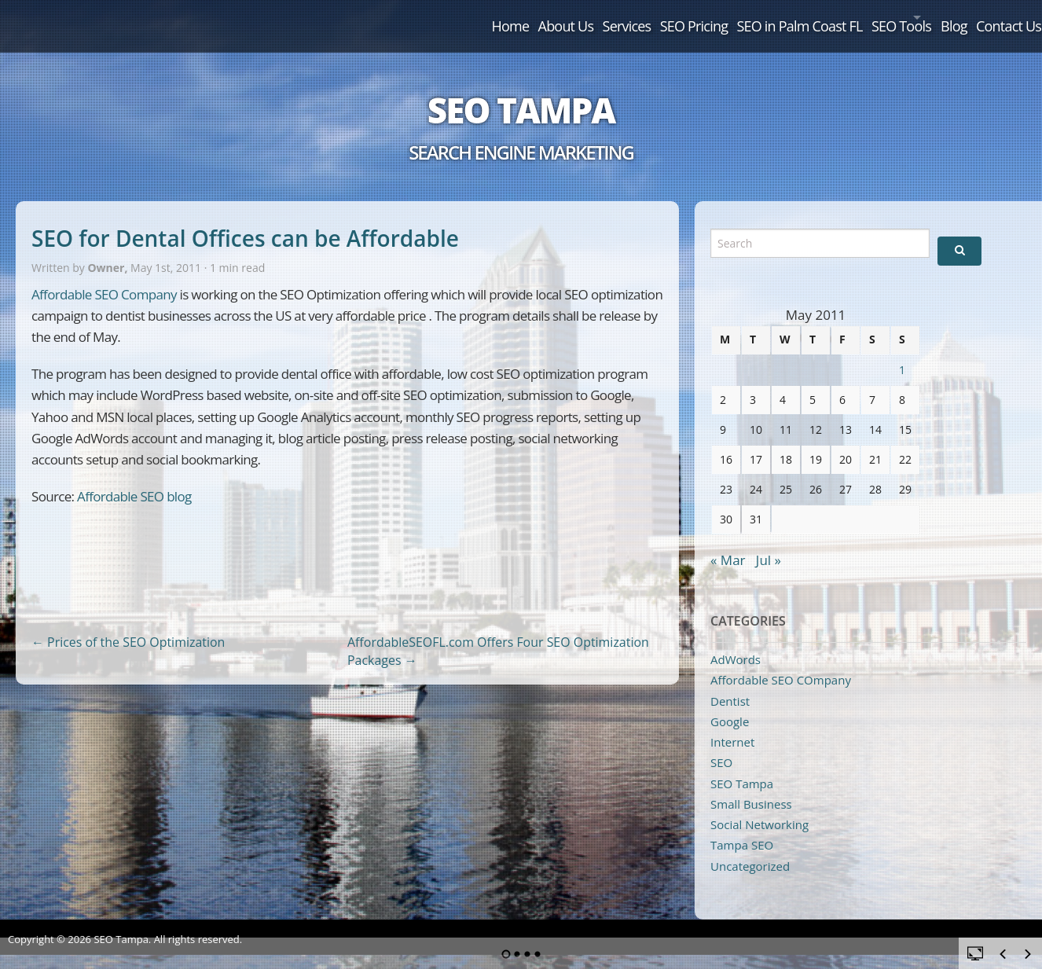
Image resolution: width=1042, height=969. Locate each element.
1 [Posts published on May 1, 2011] (902, 352)
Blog (920, 17)
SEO (721, 746)
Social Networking (759, 807)
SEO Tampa (521, 92)
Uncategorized (750, 849)
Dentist (730, 684)
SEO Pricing (586, 17)
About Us (418, 17)
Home (342, 17)
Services (499, 17)
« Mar (728, 543)
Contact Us (994, 17)
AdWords (735, 642)
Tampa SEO (741, 828)
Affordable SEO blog (134, 479)
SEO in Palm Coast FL (713, 17)
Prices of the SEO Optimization (128, 624)
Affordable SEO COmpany (780, 662)
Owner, (108, 251)
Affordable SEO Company (104, 277)
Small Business (751, 787)
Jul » (768, 543)
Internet (732, 724)
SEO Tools (834, 17)
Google (729, 704)
